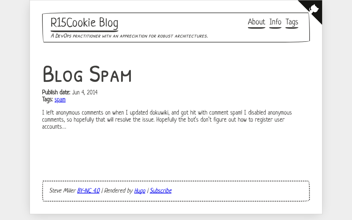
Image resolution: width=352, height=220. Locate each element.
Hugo (139, 191)
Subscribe (160, 191)
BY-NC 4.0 (88, 191)
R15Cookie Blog (84, 23)
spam (60, 100)
